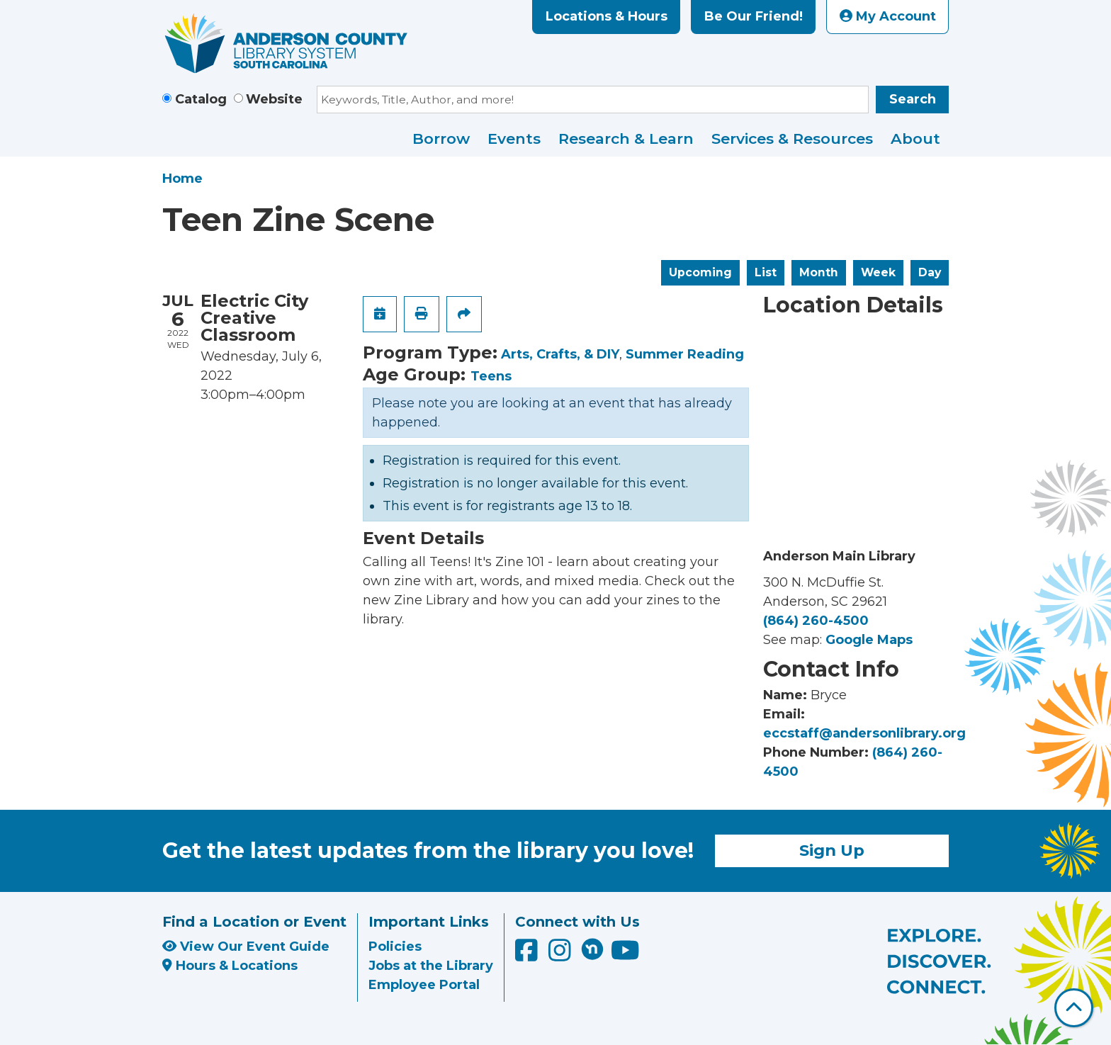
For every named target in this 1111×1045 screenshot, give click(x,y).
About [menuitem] (915, 138)
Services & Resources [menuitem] (792, 138)
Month (818, 272)
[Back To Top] (1073, 1007)
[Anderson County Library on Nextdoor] (592, 948)
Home (182, 178)
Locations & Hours (606, 16)
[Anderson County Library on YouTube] (625, 955)
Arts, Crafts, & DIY (560, 354)
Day (929, 272)
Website (274, 99)
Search (912, 99)
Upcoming (700, 272)
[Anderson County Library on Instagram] (561, 955)
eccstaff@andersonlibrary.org (864, 733)
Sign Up (831, 850)
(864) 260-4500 (816, 620)
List (766, 272)
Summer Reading (685, 354)
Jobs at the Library (430, 965)
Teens (491, 376)
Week (878, 272)
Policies (395, 946)
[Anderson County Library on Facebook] (528, 955)
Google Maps (869, 640)
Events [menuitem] (514, 138)
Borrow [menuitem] (441, 138)
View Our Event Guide (245, 946)
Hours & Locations (230, 965)
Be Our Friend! (753, 16)
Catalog (201, 99)
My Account (888, 16)
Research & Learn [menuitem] (626, 138)
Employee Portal (424, 985)
